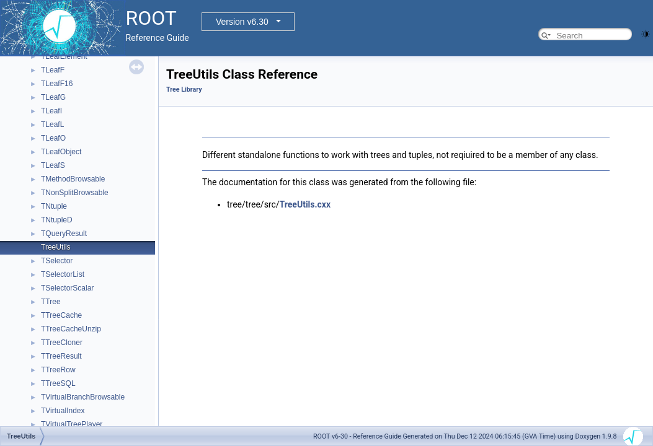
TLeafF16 (57, 83)
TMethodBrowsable (73, 179)
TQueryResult (64, 233)
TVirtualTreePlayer (71, 424)
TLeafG (53, 97)
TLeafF (52, 70)
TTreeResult (61, 356)
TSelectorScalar (67, 288)
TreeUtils (56, 247)
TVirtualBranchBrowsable (83, 397)
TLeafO (53, 138)
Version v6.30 (242, 22)
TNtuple (54, 206)
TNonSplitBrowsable (75, 192)
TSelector (57, 260)
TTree (51, 301)
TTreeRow (58, 369)
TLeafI (51, 111)
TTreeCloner (61, 342)
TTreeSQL (58, 383)
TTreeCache (61, 315)
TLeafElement (64, 56)
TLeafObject (61, 151)
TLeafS (53, 165)
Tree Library (184, 89)
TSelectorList (62, 274)
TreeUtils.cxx (305, 204)
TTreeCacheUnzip (71, 329)
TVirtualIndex (62, 410)
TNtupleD (57, 220)
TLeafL (52, 124)
